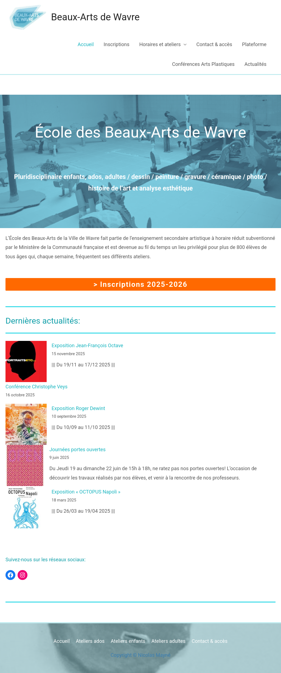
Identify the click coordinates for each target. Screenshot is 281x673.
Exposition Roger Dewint (78, 408)
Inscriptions (117, 44)
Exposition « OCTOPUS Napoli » (86, 492)
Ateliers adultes (168, 641)
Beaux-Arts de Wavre (95, 17)
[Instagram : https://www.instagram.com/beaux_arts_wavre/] (22, 575)
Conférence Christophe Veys (36, 386)
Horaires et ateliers (160, 44)
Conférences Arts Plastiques (203, 64)
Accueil (86, 44)
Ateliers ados (90, 641)
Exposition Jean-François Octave (87, 345)
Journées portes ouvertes (77, 449)
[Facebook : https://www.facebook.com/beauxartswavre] (10, 575)
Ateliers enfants (128, 641)
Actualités (255, 64)
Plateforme (254, 44)
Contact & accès (214, 44)
